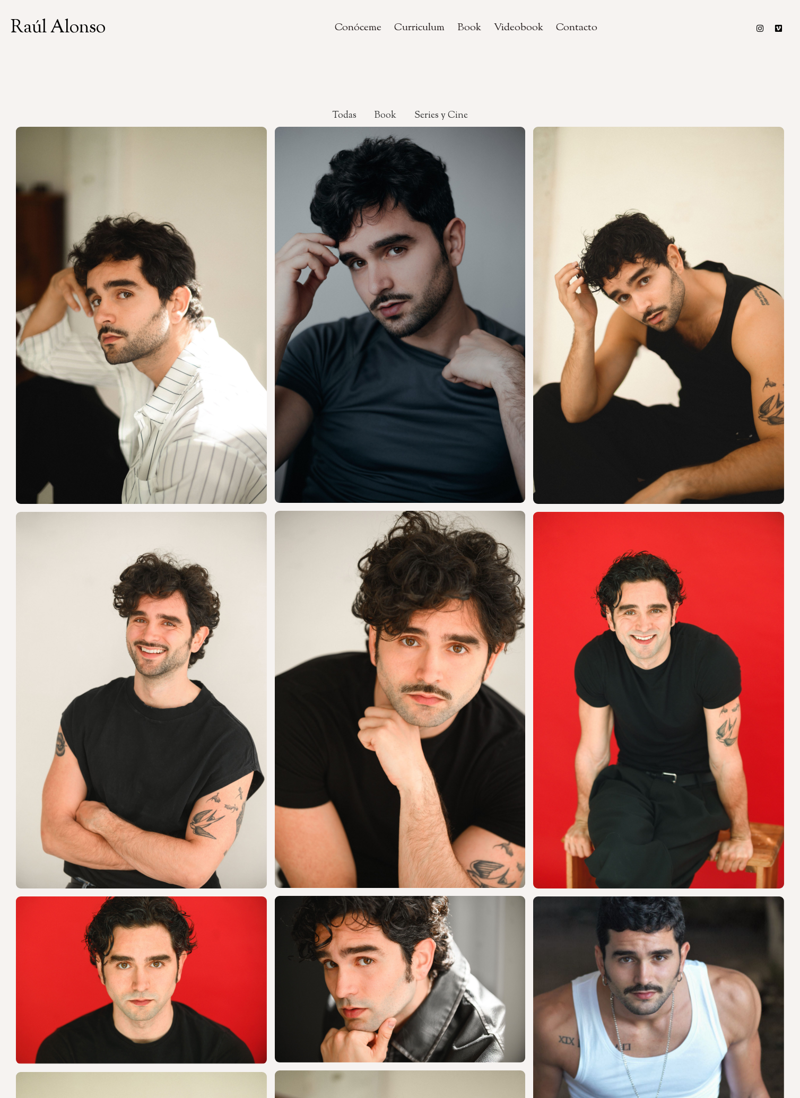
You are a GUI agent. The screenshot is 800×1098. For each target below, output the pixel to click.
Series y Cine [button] (441, 116)
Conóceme (358, 28)
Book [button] (385, 116)
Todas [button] (344, 116)
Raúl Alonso (58, 28)
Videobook (518, 28)
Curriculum (419, 28)
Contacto (576, 28)
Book (469, 28)
